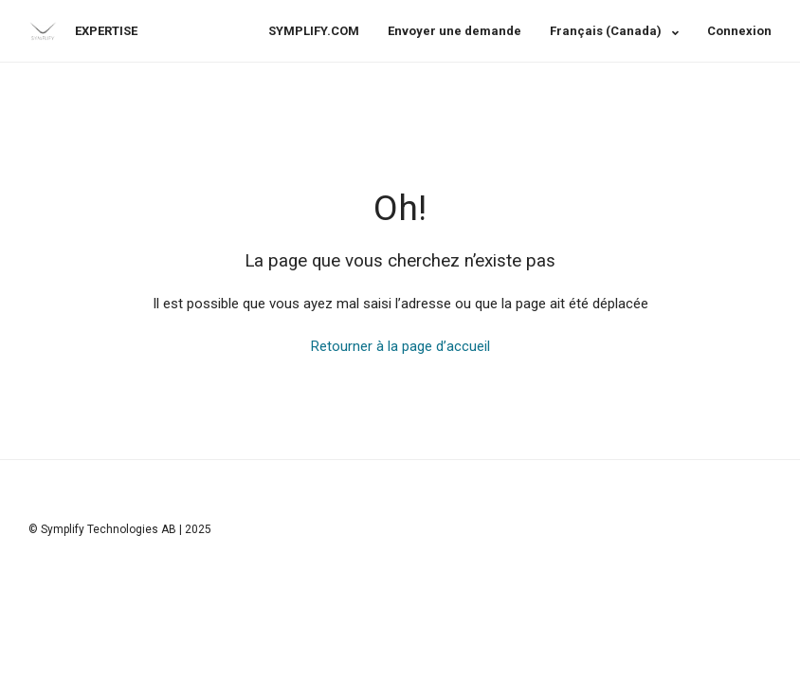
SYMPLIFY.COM (313, 31)
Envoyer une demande (454, 31)
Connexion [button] (739, 31)
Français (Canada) (607, 31)
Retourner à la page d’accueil (400, 346)
